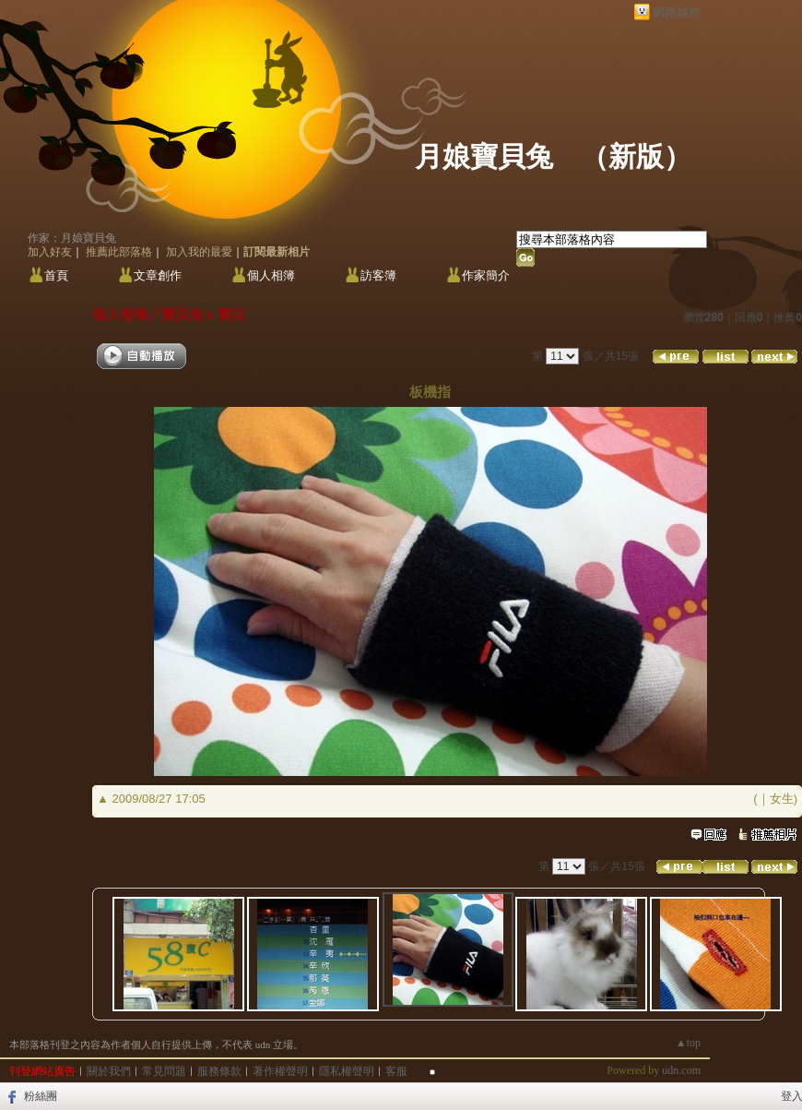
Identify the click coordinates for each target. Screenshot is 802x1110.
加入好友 (50, 251)
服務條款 (219, 1071)
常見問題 (164, 1071)
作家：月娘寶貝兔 (72, 238)
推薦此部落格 (119, 251)
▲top (688, 1042)
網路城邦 (677, 12)
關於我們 (109, 1071)
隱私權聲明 (346, 1071)
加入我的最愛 (199, 251)
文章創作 (158, 275)
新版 (636, 156)
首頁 (56, 275)
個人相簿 (271, 275)
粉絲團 (40, 1096)
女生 (782, 799)
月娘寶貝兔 (484, 156)
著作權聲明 (280, 1071)
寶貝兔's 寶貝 (203, 314)
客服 (396, 1071)
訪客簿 (378, 275)
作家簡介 (486, 275)
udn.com (681, 1070)
